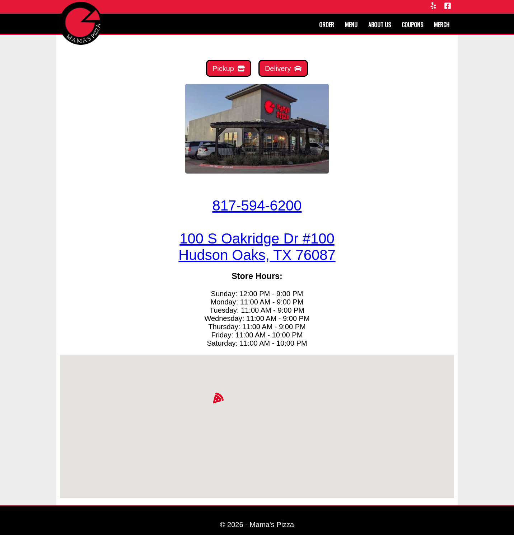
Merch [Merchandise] (441, 24)
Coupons (412, 24)
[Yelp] (433, 6)
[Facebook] (447, 6)
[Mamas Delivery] (283, 68)
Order (326, 24)
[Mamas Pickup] (228, 68)
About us (379, 24)
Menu (351, 24)
